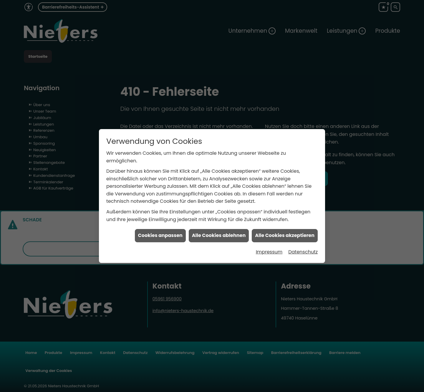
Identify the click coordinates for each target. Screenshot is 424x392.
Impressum (269, 245)
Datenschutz (303, 245)
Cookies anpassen (160, 228)
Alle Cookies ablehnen (219, 228)
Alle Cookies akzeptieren (284, 228)
